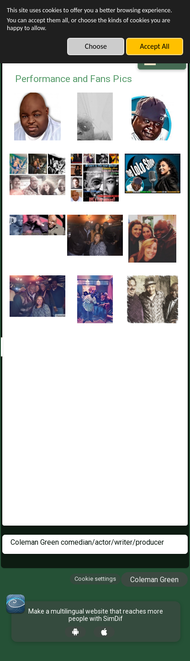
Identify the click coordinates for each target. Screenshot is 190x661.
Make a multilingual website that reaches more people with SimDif (95, 615)
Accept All (154, 46)
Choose (96, 46)
